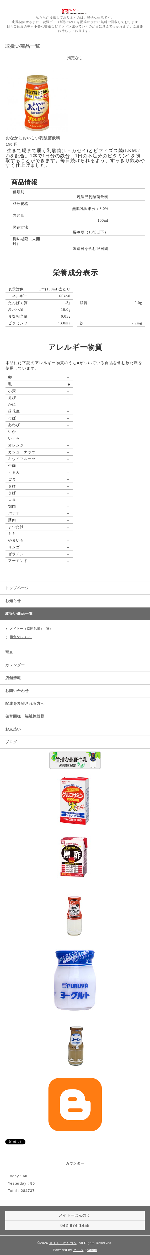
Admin (92, 1250)
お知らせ (13, 601)
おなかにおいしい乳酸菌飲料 (33, 138)
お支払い (13, 729)
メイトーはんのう (63, 1243)
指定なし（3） (21, 637)
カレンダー (15, 665)
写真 (9, 652)
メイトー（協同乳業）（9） (31, 629)
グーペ (78, 1250)
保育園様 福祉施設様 (25, 716)
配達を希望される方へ (25, 703)
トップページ (17, 588)
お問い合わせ (17, 691)
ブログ (11, 742)
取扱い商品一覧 (19, 613)
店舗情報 (13, 678)
